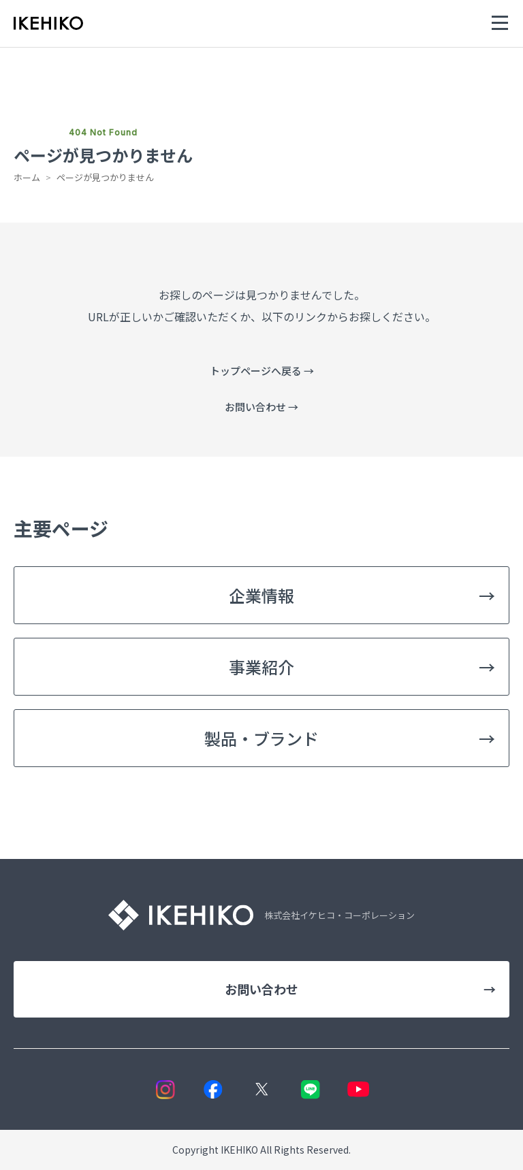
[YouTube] (358, 1089)
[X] (262, 1089)
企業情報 (362, 595)
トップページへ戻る (262, 370)
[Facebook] (213, 1089)
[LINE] (310, 1089)
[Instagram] (165, 1089)
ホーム (27, 177)
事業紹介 (362, 666)
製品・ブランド (349, 738)
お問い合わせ (261, 407)
